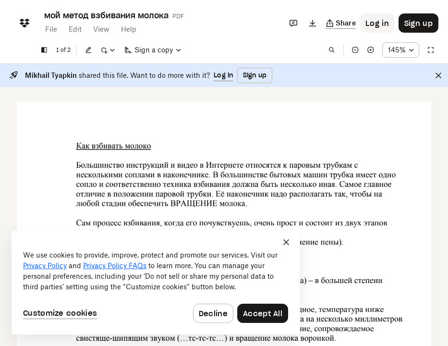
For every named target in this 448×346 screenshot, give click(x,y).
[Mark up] (107, 50)
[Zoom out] (355, 50)
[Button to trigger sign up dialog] (418, 23)
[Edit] (88, 50)
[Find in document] (331, 50)
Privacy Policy (45, 265)
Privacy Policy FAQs (114, 265)
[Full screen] (430, 50)
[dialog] (156, 282)
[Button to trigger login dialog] (377, 23)
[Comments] (293, 23)
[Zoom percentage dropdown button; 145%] (400, 50)
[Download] (312, 23)
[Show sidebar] (44, 50)
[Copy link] (341, 23)
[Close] (438, 75)
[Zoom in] (370, 50)
